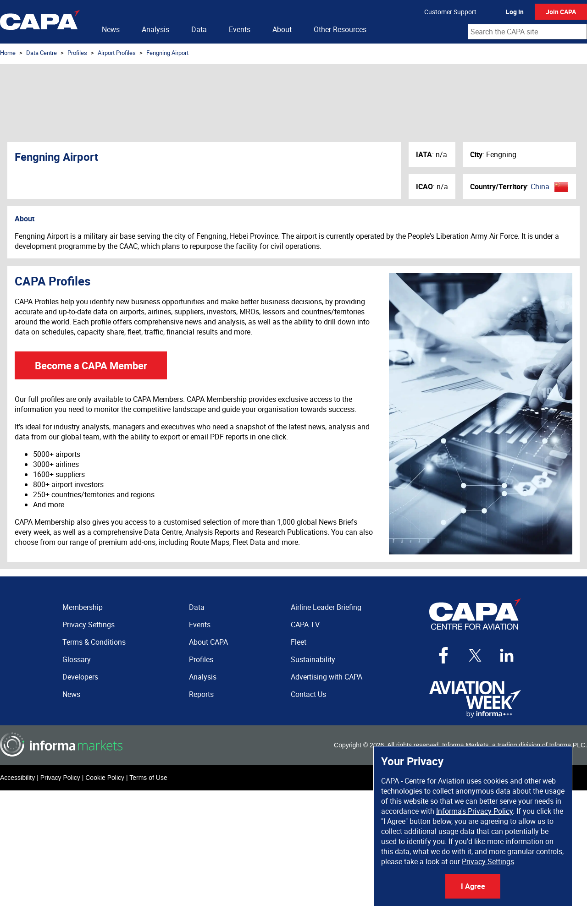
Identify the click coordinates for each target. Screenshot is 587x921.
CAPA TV (305, 624)
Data (199, 29)
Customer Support (450, 11)
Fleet (298, 642)
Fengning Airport (167, 53)
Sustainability (313, 659)
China (540, 186)
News (111, 29)
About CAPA (208, 642)
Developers (80, 677)
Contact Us (308, 694)
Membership (82, 607)
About (282, 29)
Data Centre (41, 53)
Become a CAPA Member (91, 365)
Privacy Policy (60, 777)
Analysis (155, 29)
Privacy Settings (488, 861)
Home (8, 53)
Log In (515, 11)
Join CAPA (561, 11)
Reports (201, 694)
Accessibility (17, 777)
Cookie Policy (104, 777)
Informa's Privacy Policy (474, 811)
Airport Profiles (117, 53)
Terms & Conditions (94, 642)
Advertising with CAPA (326, 677)
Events (239, 29)
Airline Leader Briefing (326, 607)
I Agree (473, 886)
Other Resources (340, 29)
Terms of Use (148, 777)
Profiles (77, 53)
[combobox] (527, 31)
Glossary (76, 659)
